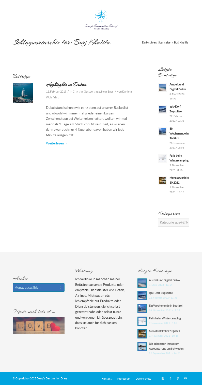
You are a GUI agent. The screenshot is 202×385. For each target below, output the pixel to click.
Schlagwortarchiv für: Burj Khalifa (61, 42)
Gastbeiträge (92, 91)
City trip (78, 91)
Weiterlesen (57, 143)
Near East (107, 91)
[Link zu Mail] (185, 378)
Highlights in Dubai (66, 84)
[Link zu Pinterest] (178, 378)
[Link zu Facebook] (170, 378)
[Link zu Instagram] (162, 378)
